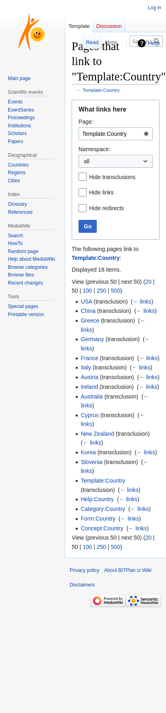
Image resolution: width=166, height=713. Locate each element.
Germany (92, 339)
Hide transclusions (112, 177)
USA (86, 301)
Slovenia (91, 462)
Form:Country (98, 518)
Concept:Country (102, 528)
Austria (89, 377)
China (88, 311)
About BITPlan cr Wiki (127, 570)
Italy (86, 367)
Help (154, 43)
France (89, 358)
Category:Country (103, 509)
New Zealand (97, 433)
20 (148, 281)
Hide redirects (106, 208)
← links (142, 301)
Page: (86, 121)
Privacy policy (84, 570)
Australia (91, 396)
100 (87, 290)
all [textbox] (86, 161)
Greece (90, 320)
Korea (88, 452)
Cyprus (89, 415)
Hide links (101, 192)
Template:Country (101, 90)
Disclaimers (82, 585)
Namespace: (95, 149)
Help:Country (97, 499)
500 (115, 290)
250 (101, 290)
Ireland (89, 387)
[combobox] (116, 133)
